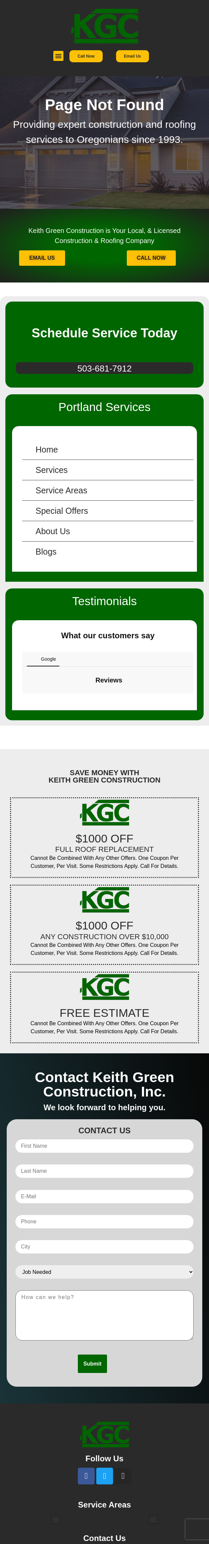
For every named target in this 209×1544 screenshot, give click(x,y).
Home (47, 449)
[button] (58, 56)
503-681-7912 (104, 368)
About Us (53, 531)
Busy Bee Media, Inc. (129, 1536)
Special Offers (62, 510)
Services (52, 470)
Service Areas (61, 490)
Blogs (46, 551)
